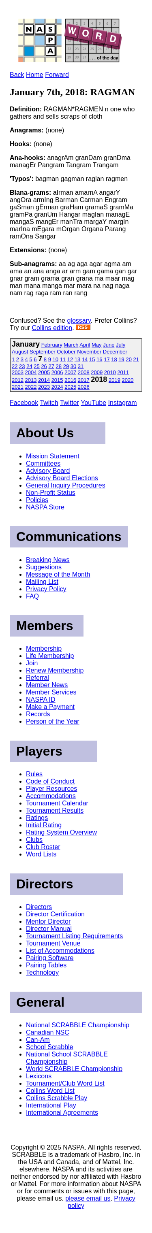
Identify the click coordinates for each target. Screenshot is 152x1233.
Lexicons (38, 1076)
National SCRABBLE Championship (77, 1025)
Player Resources (51, 788)
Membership (44, 648)
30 (73, 366)
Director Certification (55, 914)
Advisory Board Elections (62, 478)
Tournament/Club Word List (65, 1083)
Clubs (34, 839)
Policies (37, 499)
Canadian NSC (47, 1032)
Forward (57, 74)
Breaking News (48, 559)
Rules (34, 774)
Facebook (24, 402)
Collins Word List (50, 1090)
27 (51, 366)
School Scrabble (49, 1046)
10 (55, 359)
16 (99, 359)
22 (14, 366)
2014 (44, 380)
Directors (39, 906)
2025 (70, 387)
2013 (31, 380)
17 (106, 359)
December (115, 352)
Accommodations (51, 795)
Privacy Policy (46, 589)
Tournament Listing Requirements (74, 936)
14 (85, 359)
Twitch (49, 402)
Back (17, 74)
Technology (42, 972)
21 (136, 359)
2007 (70, 372)
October (66, 352)
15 (92, 359)
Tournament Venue (53, 943)
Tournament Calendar (57, 803)
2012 (18, 380)
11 (63, 359)
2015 (57, 380)
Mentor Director (48, 921)
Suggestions (44, 567)
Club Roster (43, 846)
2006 (57, 372)
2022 (31, 387)
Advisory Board (48, 470)
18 (114, 359)
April (84, 345)
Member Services (51, 692)
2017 (84, 380)
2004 (31, 372)
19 (121, 359)
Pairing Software (49, 957)
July (120, 345)
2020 (128, 380)
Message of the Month (58, 574)
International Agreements (62, 1112)
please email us (87, 1198)
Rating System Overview (61, 832)
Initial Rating (44, 825)
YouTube (93, 402)
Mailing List (42, 581)
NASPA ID (41, 699)
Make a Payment (50, 706)
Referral (37, 677)
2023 (44, 387)
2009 (97, 372)
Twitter (69, 402)
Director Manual (49, 928)
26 (44, 366)
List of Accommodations (60, 950)
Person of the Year (52, 721)
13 (77, 359)
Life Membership (50, 655)
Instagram (122, 402)
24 (29, 366)
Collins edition (52, 327)
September (43, 352)
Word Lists (41, 854)
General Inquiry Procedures (65, 485)
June (108, 345)
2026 (84, 387)
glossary (78, 320)
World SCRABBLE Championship (74, 1068)
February (51, 345)
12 (70, 359)
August (20, 352)
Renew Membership (54, 670)
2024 (57, 387)
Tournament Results (54, 810)
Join (32, 663)
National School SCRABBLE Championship (67, 1058)
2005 (44, 372)
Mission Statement (52, 456)
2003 (18, 372)
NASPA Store (45, 507)
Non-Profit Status (50, 492)
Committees (43, 463)
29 (66, 366)
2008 (84, 372)
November (89, 352)
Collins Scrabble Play (56, 1098)
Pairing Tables (46, 965)
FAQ (32, 596)
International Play (51, 1105)
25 (36, 366)
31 (80, 366)
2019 (114, 380)
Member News (47, 684)
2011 (123, 372)
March (71, 345)
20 (128, 359)
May (97, 345)
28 (59, 366)
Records (38, 714)
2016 (70, 380)
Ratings (37, 817)
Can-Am (38, 1039)
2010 (110, 372)
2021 (18, 387)
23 (22, 366)
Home (34, 74)
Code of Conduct (50, 781)
